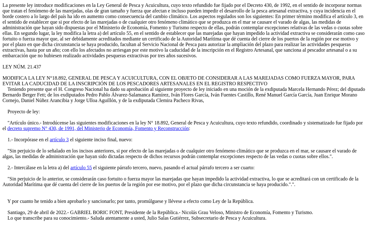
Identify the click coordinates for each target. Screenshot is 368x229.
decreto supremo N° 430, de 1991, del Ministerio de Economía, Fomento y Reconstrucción (98, 128)
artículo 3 (59, 139)
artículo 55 (81, 167)
